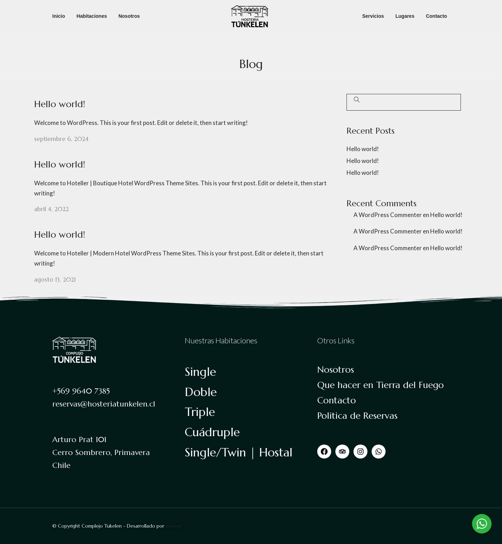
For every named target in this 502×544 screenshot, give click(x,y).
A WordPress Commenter (387, 214)
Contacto (436, 16)
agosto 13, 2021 (55, 279)
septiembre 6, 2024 (61, 139)
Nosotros (129, 16)
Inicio (58, 16)
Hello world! (59, 104)
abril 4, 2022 (51, 209)
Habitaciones (92, 16)
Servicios (373, 16)
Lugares (404, 16)
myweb (173, 526)
